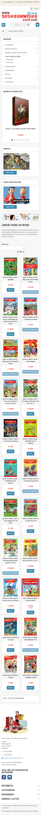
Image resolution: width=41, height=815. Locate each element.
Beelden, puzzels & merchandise (16, 52)
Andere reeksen (10, 66)
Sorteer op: (5, 244)
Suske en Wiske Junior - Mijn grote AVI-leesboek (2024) (30, 280)
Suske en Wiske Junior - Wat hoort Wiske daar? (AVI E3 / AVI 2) (10, 561)
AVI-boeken (9, 62)
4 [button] (19, 140)
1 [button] (12, 140)
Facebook (4, 777)
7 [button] (26, 140)
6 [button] (24, 140)
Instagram (9, 777)
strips (27, 232)
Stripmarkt (8, 78)
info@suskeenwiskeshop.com (13, 758)
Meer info (10, 172)
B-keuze (7, 74)
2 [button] (14, 140)
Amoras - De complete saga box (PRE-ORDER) (20, 129)
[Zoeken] (20, 24)
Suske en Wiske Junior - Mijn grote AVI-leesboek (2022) (10, 361)
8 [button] (29, 140)
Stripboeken (10, 59)
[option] (20, 116)
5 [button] (21, 140)
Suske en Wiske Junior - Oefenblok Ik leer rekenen (10, 481)
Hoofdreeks (9, 45)
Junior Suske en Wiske (13, 56)
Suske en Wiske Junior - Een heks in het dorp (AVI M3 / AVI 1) (30, 401)
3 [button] (17, 140)
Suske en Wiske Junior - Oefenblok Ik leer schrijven (30, 441)
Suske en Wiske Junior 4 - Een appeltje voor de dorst (10, 521)
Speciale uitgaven (11, 49)
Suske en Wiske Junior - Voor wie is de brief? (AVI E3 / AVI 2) (10, 401)
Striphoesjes (9, 82)
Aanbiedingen (9, 70)
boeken (22, 234)
